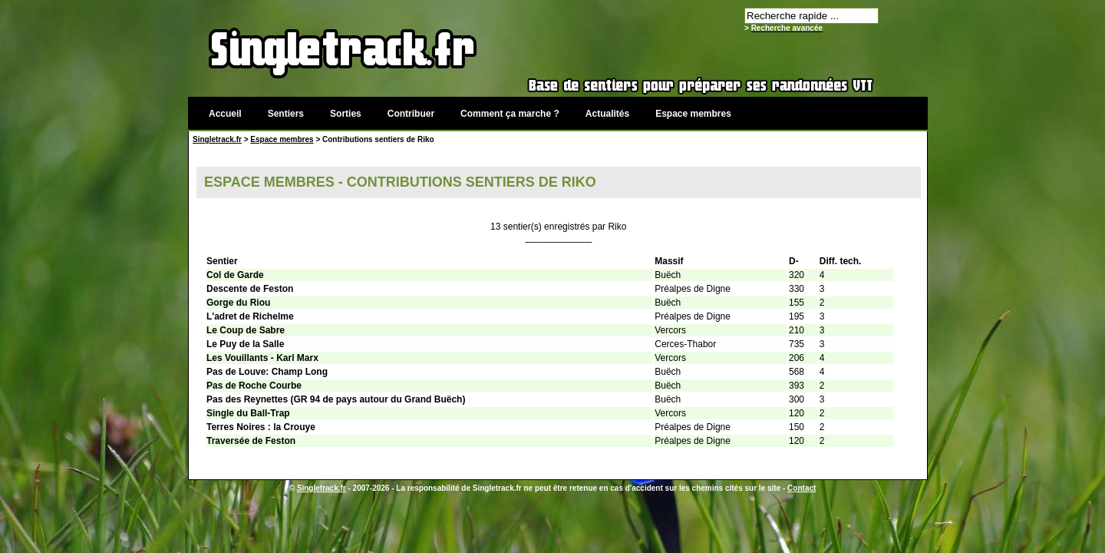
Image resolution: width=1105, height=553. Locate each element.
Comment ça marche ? (509, 113)
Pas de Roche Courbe (254, 385)
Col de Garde (235, 275)
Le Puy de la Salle (245, 344)
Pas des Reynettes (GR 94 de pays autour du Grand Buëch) (335, 399)
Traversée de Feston (250, 440)
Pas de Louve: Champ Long (267, 371)
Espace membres (693, 113)
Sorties (345, 113)
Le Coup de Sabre (245, 330)
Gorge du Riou (238, 302)
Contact (801, 488)
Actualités (607, 113)
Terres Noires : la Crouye (260, 427)
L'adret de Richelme (250, 316)
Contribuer (411, 113)
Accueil (225, 113)
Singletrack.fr (217, 139)
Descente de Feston (249, 288)
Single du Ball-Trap (248, 413)
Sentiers (286, 113)
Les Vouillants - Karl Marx (262, 358)
